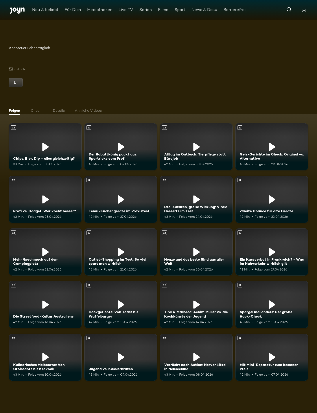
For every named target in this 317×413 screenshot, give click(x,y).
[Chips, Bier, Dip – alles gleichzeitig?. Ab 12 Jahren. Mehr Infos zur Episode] (45, 146)
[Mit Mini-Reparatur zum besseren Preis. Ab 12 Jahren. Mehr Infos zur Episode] (271, 357)
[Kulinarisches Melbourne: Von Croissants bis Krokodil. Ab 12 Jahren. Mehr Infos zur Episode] (45, 357)
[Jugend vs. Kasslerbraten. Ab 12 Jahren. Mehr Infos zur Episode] (120, 357)
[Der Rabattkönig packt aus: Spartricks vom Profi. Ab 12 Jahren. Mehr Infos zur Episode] (120, 146)
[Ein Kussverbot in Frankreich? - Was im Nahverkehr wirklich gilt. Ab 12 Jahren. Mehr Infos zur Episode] (271, 252)
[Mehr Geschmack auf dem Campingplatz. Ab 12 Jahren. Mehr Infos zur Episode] (45, 252)
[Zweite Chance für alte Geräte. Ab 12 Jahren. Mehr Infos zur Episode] (271, 199)
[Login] (304, 10)
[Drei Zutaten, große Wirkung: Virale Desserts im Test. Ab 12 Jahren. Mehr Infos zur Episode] (196, 199)
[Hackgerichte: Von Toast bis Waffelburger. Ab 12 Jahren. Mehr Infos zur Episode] (120, 304)
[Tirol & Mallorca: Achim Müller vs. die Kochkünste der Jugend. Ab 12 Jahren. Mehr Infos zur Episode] (196, 304)
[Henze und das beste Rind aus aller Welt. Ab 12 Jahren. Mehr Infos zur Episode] (196, 252)
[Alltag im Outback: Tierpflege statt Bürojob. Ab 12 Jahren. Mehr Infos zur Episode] (196, 146)
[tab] (15, 111)
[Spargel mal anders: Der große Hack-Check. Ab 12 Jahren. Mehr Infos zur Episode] (271, 304)
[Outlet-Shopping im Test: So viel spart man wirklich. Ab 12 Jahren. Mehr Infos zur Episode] (120, 252)
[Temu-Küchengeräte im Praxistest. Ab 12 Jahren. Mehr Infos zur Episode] (120, 199)
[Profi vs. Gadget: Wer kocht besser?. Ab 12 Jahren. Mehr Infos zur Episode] (45, 199)
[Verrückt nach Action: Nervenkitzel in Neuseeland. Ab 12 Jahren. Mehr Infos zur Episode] (196, 357)
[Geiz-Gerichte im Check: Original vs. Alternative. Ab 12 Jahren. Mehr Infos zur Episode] (271, 146)
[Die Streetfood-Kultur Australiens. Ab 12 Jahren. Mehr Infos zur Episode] (45, 304)
